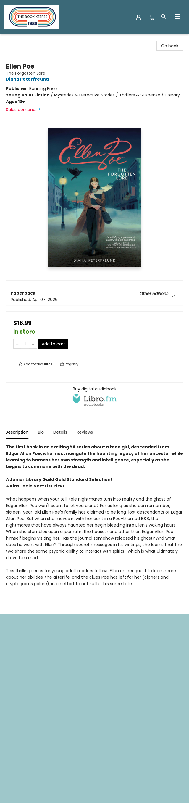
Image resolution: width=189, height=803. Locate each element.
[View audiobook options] (94, 397)
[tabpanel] (94, 522)
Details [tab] (61, 432)
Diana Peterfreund (28, 79)
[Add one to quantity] (33, 344)
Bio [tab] (42, 432)
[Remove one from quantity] (17, 344)
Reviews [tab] (85, 432)
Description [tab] (17, 432)
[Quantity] (25, 344)
